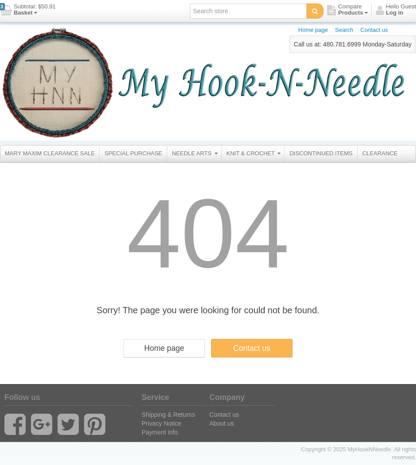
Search (344, 30)
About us (221, 423)
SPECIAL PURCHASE (133, 153)
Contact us (374, 30)
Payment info (160, 432)
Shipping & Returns (168, 414)
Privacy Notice (161, 423)
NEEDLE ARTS (195, 153)
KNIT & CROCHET (254, 153)
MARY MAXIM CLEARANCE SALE (50, 153)
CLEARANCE (379, 153)
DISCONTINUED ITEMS (320, 153)
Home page (313, 30)
